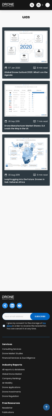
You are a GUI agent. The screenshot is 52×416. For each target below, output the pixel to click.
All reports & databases (13, 369)
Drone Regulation (10, 396)
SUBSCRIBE (40, 316)
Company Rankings (11, 378)
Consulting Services (11, 349)
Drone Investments (11, 391)
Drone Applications (11, 387)
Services (7, 344)
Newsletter (7, 407)
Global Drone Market (12, 374)
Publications (8, 412)
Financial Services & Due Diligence (18, 358)
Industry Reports (12, 364)
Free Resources (11, 403)
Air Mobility (7, 382)
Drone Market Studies (12, 353)
